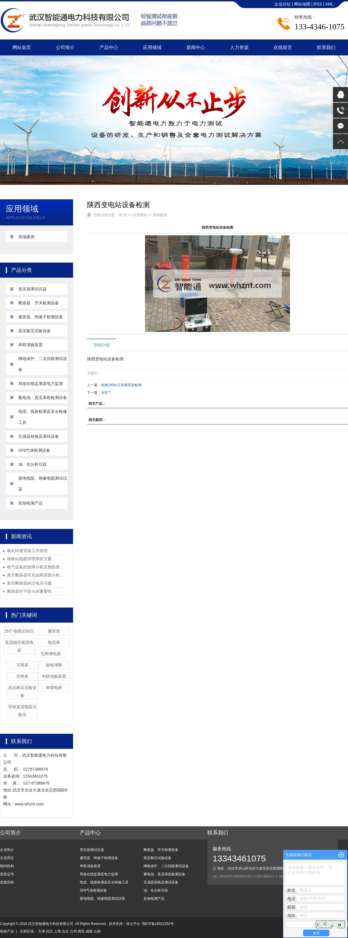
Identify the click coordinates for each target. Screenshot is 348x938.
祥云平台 (133, 924)
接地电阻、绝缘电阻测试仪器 (42, 483)
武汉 (49, 931)
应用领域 (152, 47)
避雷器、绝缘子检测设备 (40, 317)
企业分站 (282, 4)
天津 (41, 931)
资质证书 (7, 874)
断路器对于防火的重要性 (29, 591)
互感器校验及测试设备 (38, 436)
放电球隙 (54, 665)
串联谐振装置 (30, 344)
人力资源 (239, 47)
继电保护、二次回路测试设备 (42, 364)
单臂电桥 (54, 687)
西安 (81, 931)
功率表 (22, 676)
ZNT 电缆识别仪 (19, 631)
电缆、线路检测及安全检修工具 (42, 417)
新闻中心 (195, 47)
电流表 (54, 642)
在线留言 (282, 47)
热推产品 (7, 931)
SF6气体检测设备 (34, 450)
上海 (57, 931)
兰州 (73, 931)
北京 (65, 931)
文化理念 (7, 858)
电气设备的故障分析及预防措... (35, 567)
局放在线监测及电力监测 (40, 383)
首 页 (123, 215)
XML (329, 4)
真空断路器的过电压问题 (29, 583)
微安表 (54, 631)
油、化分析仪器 (32, 464)
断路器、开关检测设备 (38, 303)
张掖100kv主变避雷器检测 (121, 385)
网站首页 (21, 47)
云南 (97, 931)
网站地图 (302, 4)
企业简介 (7, 850)
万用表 (22, 665)
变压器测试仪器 (32, 289)
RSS (317, 4)
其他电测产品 (30, 503)
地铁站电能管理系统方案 (29, 558)
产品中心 (108, 47)
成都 (89, 931)
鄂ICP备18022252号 (158, 924)
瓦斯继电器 (51, 653)
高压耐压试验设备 (34, 330)
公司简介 (65, 47)
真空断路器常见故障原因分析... (35, 575)
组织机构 (7, 866)
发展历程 (7, 882)
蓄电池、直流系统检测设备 (42, 397)
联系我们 (326, 47)
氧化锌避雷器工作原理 (27, 550)
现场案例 (26, 236)
